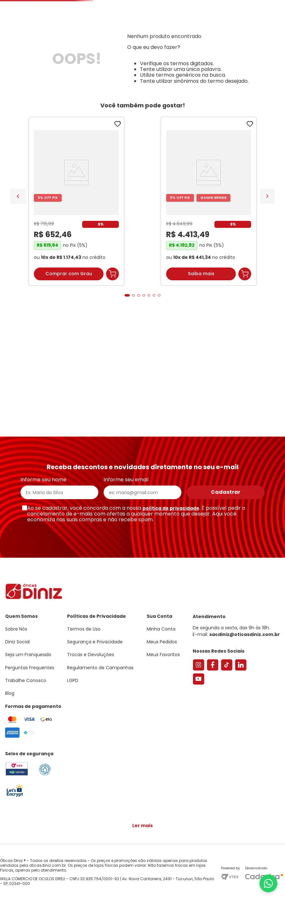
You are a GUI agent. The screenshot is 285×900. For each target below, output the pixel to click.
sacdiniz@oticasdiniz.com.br (244, 641)
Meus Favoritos (245, 53)
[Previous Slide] (18, 291)
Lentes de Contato (120, 74)
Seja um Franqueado (30, 5)
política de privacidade (170, 514)
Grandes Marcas (216, 74)
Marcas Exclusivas (267, 74)
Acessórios (174, 74)
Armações (32, 74)
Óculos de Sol (71, 74)
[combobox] (82, 53)
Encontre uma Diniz (132, 53)
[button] (250, 33)
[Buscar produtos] (85, 53)
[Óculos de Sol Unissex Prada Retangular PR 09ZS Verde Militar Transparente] (241, 299)
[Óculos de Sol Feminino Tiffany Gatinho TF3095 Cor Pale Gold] (109, 299)
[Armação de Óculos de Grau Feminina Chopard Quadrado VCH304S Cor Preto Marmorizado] (175, 299)
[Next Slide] (267, 291)
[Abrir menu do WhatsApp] (268, 883)
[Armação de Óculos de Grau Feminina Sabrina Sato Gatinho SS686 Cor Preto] (43, 299)
